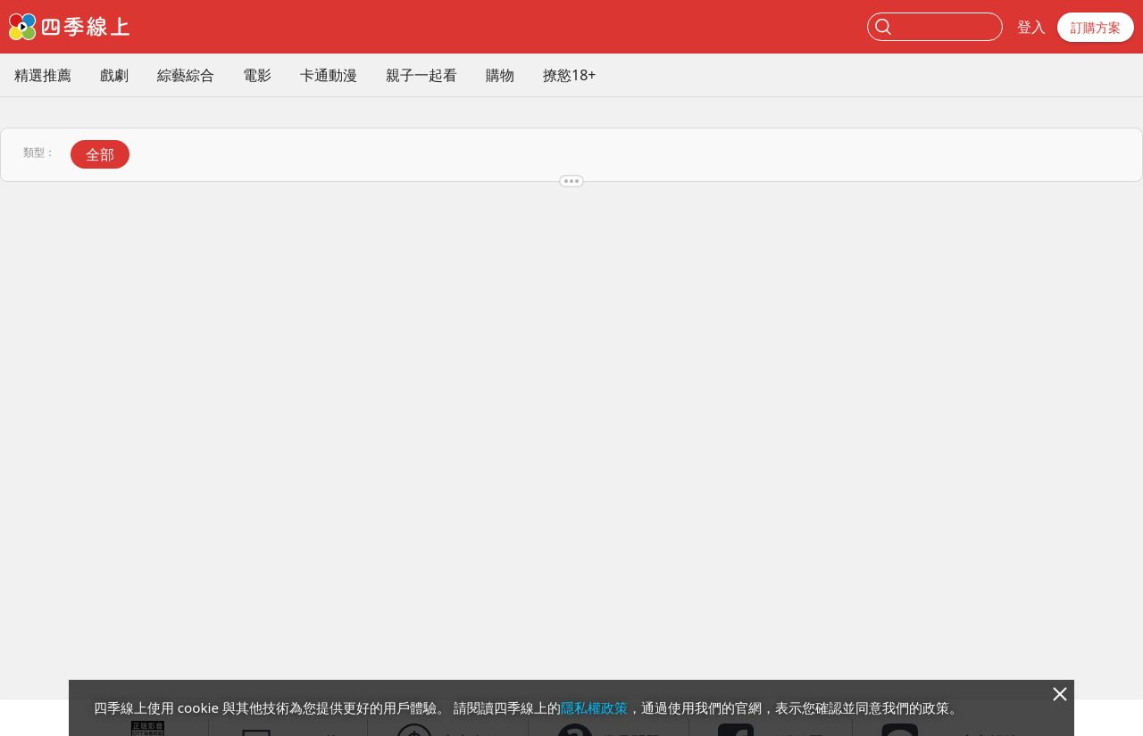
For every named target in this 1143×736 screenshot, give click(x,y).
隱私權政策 (594, 707)
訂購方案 (1096, 27)
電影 (257, 75)
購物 (500, 75)
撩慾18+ (569, 75)
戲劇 (114, 75)
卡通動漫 (328, 75)
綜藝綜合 (185, 75)
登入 (1031, 27)
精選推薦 (42, 75)
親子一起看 (421, 75)
